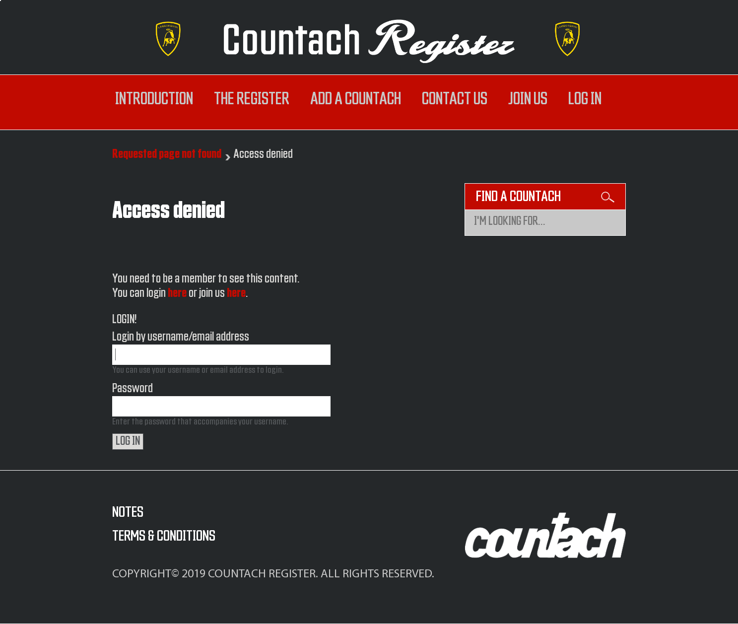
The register (251, 99)
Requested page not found (166, 154)
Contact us (454, 99)
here (177, 293)
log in (585, 99)
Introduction (154, 99)
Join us (527, 99)
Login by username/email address (180, 337)
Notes (127, 512)
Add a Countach (355, 99)
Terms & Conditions (163, 536)
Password (132, 389)
